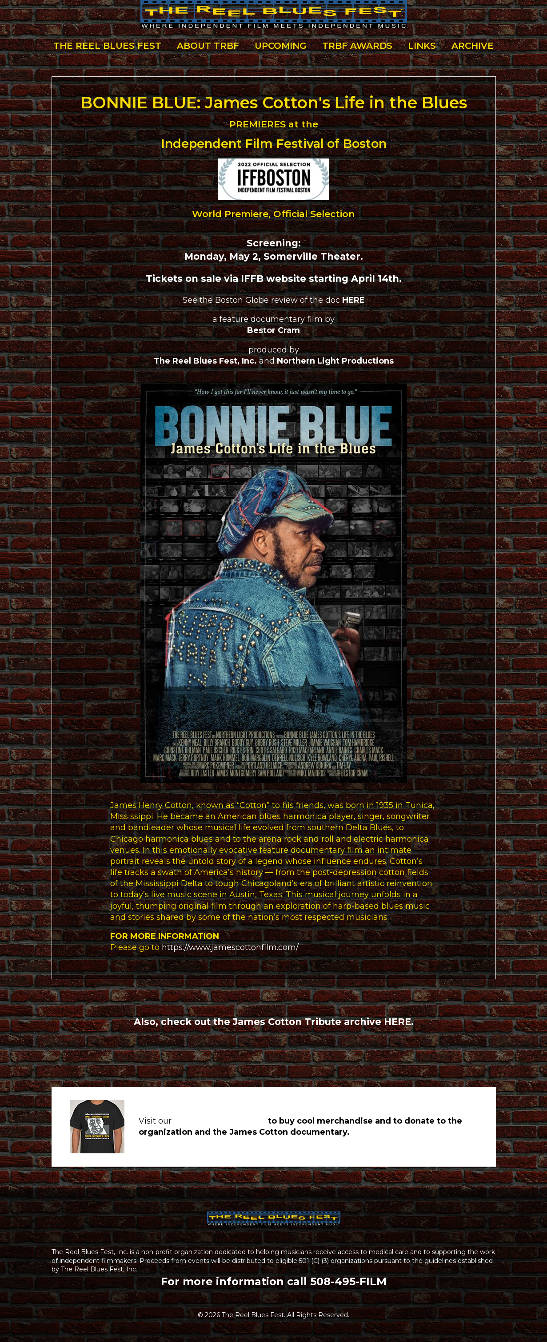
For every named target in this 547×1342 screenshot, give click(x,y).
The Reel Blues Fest (107, 45)
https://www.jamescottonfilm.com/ (230, 947)
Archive (472, 45)
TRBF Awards (357, 45)
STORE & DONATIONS (220, 1121)
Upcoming (281, 45)
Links (422, 45)
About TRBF (208, 45)
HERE (397, 1021)
